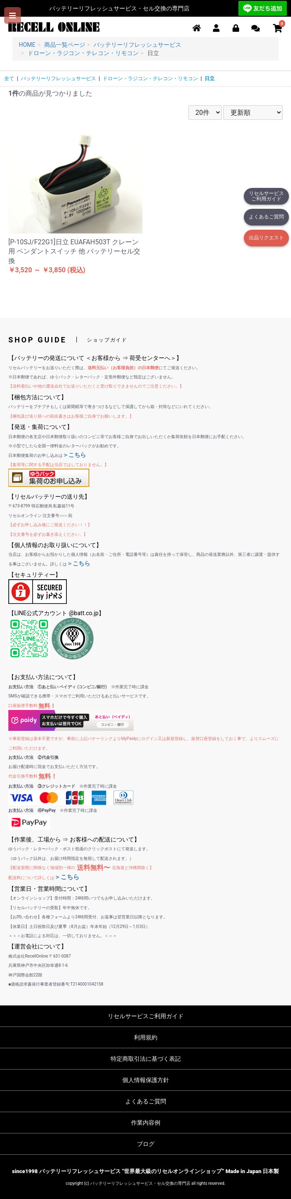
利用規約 (145, 1037)
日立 (210, 78)
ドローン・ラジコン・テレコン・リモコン (150, 78)
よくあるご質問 (266, 217)
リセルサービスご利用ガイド (266, 196)
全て (9, 78)
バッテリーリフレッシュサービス (58, 78)
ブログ (145, 1144)
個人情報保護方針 (145, 1080)
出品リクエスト (266, 238)
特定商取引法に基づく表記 (146, 1058)
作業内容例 (145, 1122)
